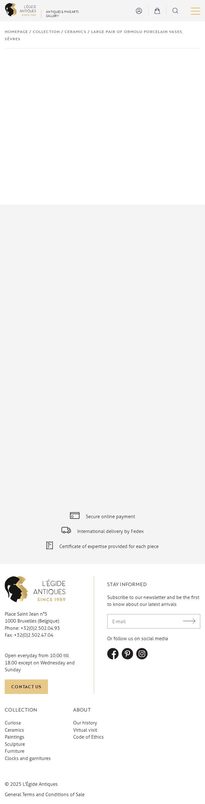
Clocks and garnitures (28, 758)
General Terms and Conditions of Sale (45, 794)
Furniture (14, 751)
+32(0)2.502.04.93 (40, 628)
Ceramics (75, 31)
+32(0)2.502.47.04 (33, 635)
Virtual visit (85, 730)
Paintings (14, 737)
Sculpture (15, 744)
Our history (85, 722)
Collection (46, 31)
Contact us (26, 687)
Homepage (16, 31)
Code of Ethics (88, 737)
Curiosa (13, 722)
